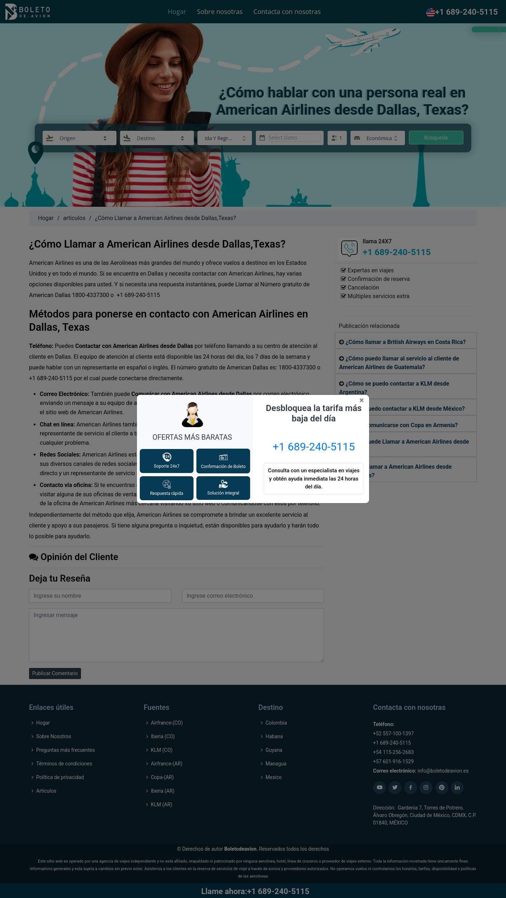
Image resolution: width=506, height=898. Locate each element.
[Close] (363, 400)
